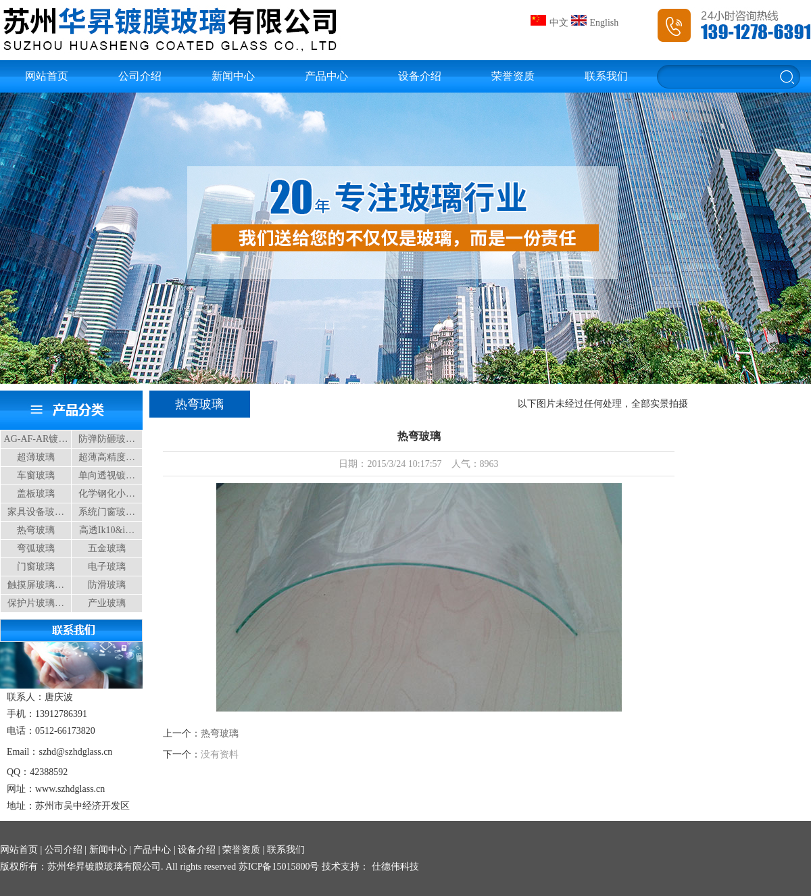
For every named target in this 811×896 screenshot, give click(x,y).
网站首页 (46, 76)
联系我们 (606, 76)
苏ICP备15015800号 (279, 867)
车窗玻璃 (36, 475)
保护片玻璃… (35, 603)
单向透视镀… (106, 475)
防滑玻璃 (107, 585)
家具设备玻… (35, 512)
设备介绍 (419, 76)
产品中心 (326, 76)
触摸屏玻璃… (35, 585)
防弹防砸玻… (106, 439)
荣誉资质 (513, 76)
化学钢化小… (106, 494)
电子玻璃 (107, 567)
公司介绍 (140, 76)
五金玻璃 (107, 548)
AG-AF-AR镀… (36, 439)
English (595, 23)
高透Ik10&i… (106, 530)
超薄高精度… (106, 457)
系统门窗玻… (106, 512)
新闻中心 (233, 76)
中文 (549, 23)
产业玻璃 (107, 603)
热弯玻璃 (36, 530)
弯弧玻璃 (36, 548)
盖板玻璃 (36, 494)
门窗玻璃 (36, 567)
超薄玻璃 (36, 457)
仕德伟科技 (394, 867)
